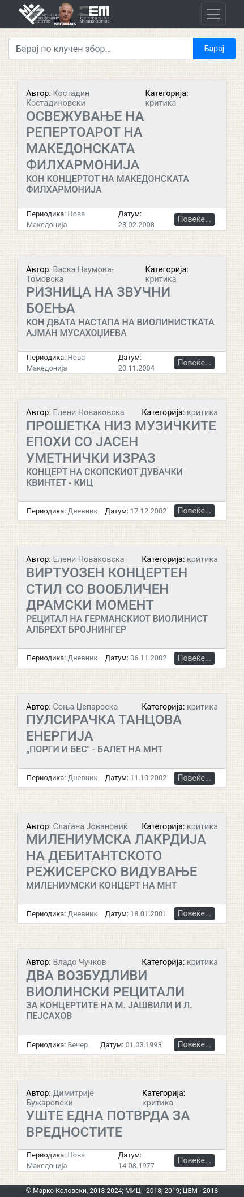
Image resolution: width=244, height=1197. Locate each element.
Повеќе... (194, 219)
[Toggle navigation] (213, 14)
